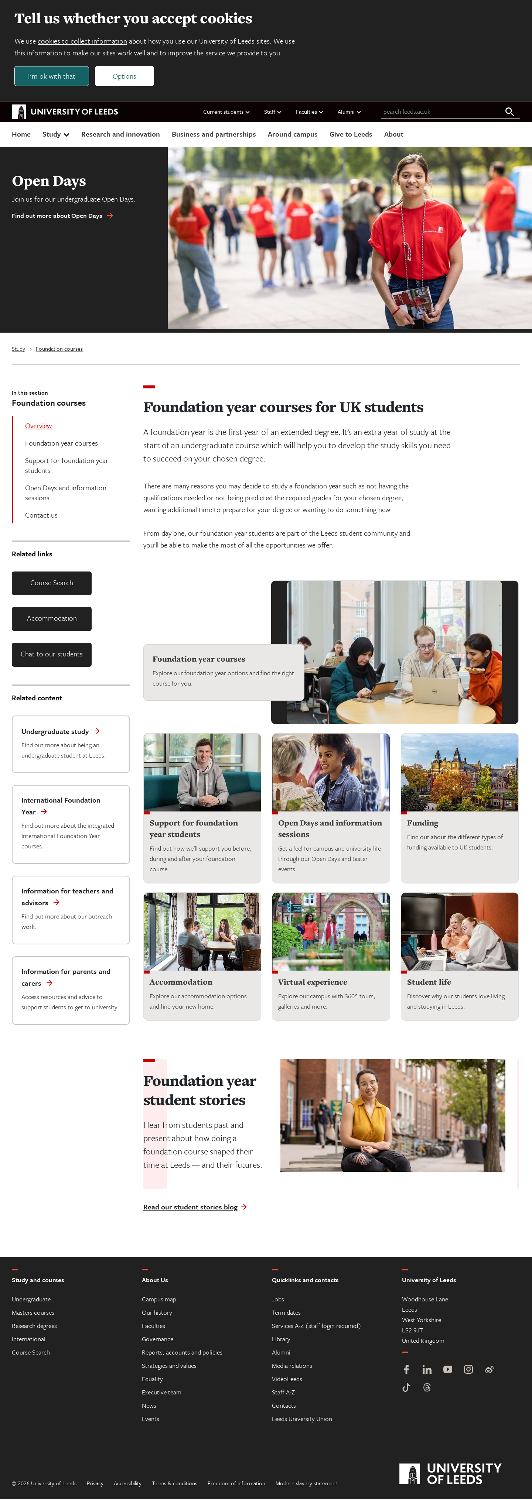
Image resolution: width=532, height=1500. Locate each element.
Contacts (284, 1406)
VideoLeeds (287, 1379)
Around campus (293, 134)
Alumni (350, 112)
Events (150, 1419)
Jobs (278, 1299)
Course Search (51, 583)
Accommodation (52, 619)
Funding (422, 823)
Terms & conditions (174, 1484)
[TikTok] (406, 1389)
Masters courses (33, 1313)
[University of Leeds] (459, 1475)
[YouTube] (448, 1371)
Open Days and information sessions (330, 829)
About (393, 134)
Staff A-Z (283, 1392)
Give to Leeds (351, 134)
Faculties (310, 112)
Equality (152, 1379)
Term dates (286, 1313)
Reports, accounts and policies (182, 1352)
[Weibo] (489, 1371)
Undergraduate (31, 1299)
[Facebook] (406, 1371)
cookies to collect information (82, 41)
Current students (226, 112)
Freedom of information (236, 1484)
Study (56, 134)
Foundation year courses (199, 659)
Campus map (159, 1299)
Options (125, 76)
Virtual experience (312, 982)
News (149, 1406)
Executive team (161, 1392)
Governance (157, 1339)
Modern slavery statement (306, 1484)
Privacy (95, 1484)
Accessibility (127, 1484)
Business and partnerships (214, 134)
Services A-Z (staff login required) (316, 1326)
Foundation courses (59, 349)
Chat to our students (52, 654)
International (28, 1339)
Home (21, 134)
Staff (273, 112)
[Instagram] (468, 1371)
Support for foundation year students (194, 829)
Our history (157, 1313)
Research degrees (34, 1326)
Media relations (292, 1366)
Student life (429, 982)
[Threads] (427, 1389)
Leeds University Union (302, 1419)
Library (281, 1339)
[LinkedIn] (427, 1371)
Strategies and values (169, 1366)
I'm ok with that (52, 76)
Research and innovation (120, 134)
